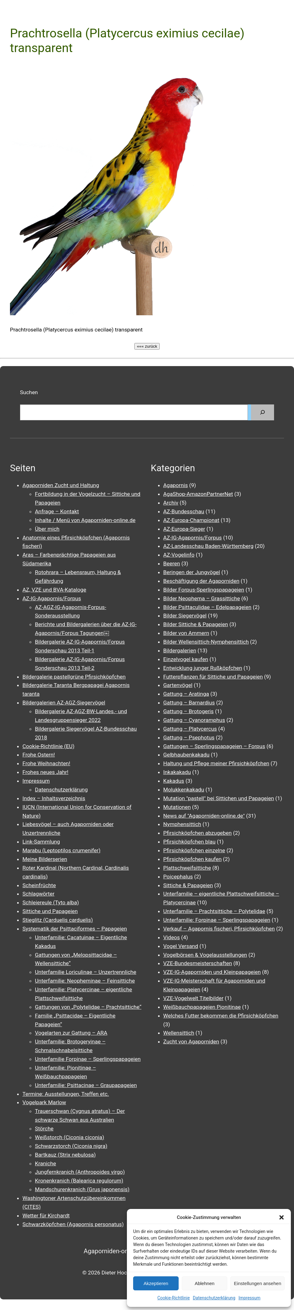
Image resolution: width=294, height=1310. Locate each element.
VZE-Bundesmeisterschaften (197, 963)
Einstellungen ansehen (257, 1283)
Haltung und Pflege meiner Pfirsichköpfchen (216, 763)
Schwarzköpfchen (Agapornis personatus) (73, 1224)
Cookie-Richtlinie (173, 1297)
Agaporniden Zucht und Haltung (60, 485)
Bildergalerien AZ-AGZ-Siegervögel (63, 702)
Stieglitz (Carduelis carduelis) (57, 920)
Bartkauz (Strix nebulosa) (65, 1155)
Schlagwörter (38, 894)
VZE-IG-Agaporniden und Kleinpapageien (212, 972)
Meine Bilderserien (44, 859)
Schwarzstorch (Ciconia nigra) (71, 1146)
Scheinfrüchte (39, 885)
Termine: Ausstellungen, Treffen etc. (65, 1094)
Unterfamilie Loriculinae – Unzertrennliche (85, 972)
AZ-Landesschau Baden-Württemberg (208, 546)
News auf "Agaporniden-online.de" (204, 816)
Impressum (249, 1297)
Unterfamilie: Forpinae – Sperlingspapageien (216, 920)
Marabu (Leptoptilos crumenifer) (61, 850)
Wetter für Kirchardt (46, 1215)
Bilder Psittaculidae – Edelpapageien (207, 607)
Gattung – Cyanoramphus (194, 720)
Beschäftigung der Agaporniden (201, 581)
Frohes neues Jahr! (45, 772)
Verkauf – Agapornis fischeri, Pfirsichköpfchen (219, 929)
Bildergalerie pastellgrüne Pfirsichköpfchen (74, 677)
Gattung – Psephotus (189, 737)
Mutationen (177, 807)
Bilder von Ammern (186, 633)
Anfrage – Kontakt (57, 511)
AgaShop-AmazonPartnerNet (198, 494)
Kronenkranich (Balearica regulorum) (79, 1180)
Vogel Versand (180, 946)
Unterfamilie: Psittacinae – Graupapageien (86, 1085)
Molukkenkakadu (183, 789)
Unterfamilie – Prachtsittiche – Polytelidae (214, 911)
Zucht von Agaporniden (191, 1041)
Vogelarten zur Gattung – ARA (71, 1033)
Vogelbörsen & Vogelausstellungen (205, 955)
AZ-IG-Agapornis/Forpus (51, 598)
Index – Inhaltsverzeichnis (53, 798)
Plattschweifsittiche (187, 868)
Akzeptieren (155, 1283)
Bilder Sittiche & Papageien (195, 624)
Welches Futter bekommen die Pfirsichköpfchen (220, 1016)
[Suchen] (262, 412)
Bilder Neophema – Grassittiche (201, 598)
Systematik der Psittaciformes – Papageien (74, 929)
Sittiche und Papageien (50, 911)
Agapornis (175, 485)
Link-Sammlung (41, 842)
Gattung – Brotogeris (188, 711)
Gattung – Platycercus (190, 729)
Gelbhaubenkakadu (186, 755)
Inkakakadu (177, 772)
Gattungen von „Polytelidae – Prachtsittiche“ (88, 1007)
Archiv (170, 503)
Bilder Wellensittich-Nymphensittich (206, 642)
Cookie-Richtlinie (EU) (48, 746)
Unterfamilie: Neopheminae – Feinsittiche (85, 981)
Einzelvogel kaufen (185, 659)
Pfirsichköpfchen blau (189, 842)
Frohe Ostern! (38, 755)
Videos (171, 937)
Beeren (171, 563)
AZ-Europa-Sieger (184, 529)
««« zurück (147, 346)
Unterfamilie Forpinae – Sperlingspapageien (88, 1059)
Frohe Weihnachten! (46, 763)
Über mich (47, 529)
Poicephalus (178, 876)
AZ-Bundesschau (183, 511)
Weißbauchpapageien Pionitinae (202, 1007)
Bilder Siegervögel (185, 615)
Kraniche (45, 1163)
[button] (281, 1217)
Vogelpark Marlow (44, 1102)
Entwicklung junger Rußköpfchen (202, 668)
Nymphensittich (182, 824)
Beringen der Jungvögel (191, 572)
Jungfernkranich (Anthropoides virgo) (80, 1172)
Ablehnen (204, 1283)
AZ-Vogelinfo (179, 555)
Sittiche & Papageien (188, 885)
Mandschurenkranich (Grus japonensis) (82, 1189)
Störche (44, 1128)
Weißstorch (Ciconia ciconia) (69, 1137)
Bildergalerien (179, 650)
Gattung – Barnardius (189, 702)
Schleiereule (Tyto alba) (50, 902)
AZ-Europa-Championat (191, 520)
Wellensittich (178, 1033)
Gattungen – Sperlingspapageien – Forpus (214, 746)
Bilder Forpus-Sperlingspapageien (203, 590)
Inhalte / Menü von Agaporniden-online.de (85, 520)
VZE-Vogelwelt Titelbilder (193, 998)
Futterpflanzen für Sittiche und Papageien (213, 677)
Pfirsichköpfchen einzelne (194, 850)
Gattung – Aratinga (186, 694)
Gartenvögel (178, 685)
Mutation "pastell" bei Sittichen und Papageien (218, 798)
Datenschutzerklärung (214, 1297)
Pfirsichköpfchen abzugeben (197, 833)
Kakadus (173, 781)
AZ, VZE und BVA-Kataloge (54, 590)
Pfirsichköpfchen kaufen (192, 859)
